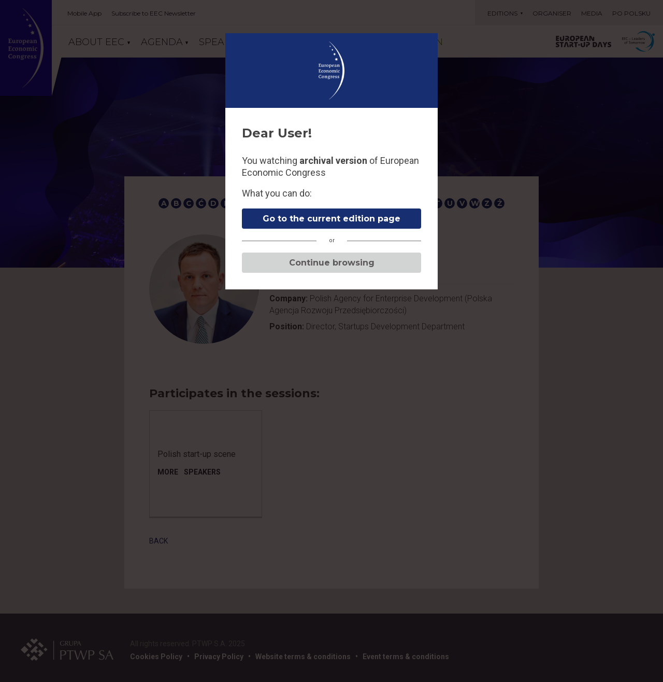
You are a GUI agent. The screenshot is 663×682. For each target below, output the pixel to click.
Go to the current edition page (331, 219)
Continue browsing (331, 263)
